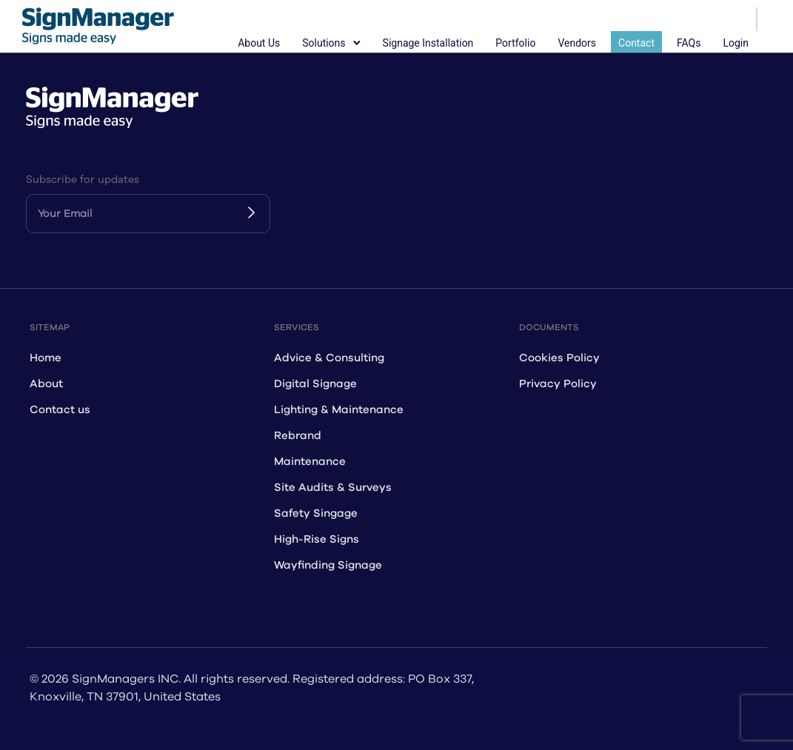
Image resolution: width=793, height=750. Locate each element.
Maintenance (310, 461)
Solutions (323, 43)
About (46, 383)
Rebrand (297, 435)
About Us (259, 43)
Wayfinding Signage (328, 565)
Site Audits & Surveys (333, 487)
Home (45, 358)
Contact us (60, 409)
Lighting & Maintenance (339, 409)
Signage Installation (428, 43)
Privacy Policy (558, 383)
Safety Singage (316, 513)
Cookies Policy (559, 358)
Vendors (577, 43)
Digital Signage (315, 383)
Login (736, 43)
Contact (636, 43)
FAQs (689, 43)
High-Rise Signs (316, 539)
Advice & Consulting (329, 358)
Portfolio (515, 43)
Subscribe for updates (82, 180)
